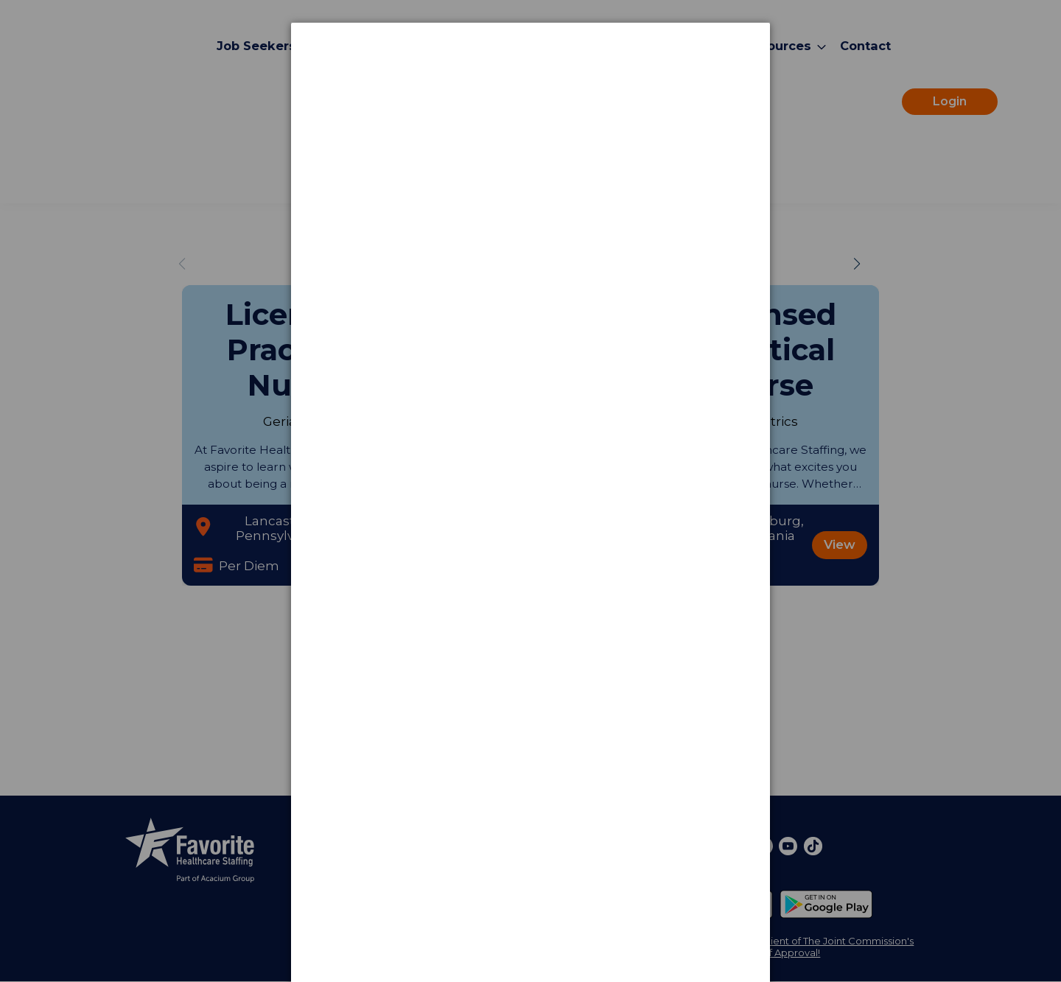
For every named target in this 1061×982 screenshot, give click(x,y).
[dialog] (530, 77)
